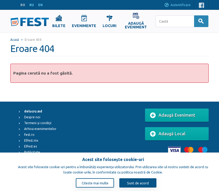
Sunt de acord (138, 183)
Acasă (14, 39)
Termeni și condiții (37, 123)
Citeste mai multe (95, 183)
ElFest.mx (31, 140)
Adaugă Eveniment (172, 115)
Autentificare (177, 5)
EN (40, 5)
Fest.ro (29, 134)
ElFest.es (30, 146)
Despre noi (32, 117)
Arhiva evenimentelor (40, 129)
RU (31, 5)
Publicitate (32, 152)
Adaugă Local (168, 134)
